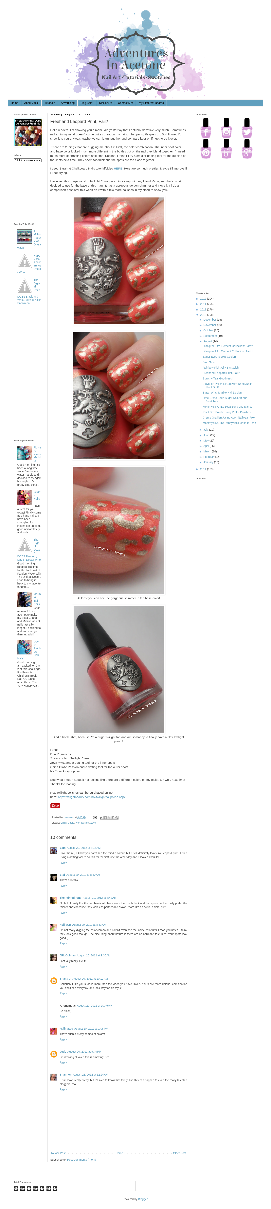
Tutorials (50, 102)
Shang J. (65, 978)
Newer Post (58, 1153)
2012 (203, 314)
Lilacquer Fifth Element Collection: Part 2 (228, 346)
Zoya (93, 822)
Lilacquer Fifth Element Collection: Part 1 (228, 351)
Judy (63, 1051)
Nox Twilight (82, 822)
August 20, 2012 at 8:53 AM (89, 924)
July (205, 429)
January (208, 462)
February (208, 456)
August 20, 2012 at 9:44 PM (84, 1051)
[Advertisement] (29, 372)
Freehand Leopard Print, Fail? (221, 373)
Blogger (142, 1199)
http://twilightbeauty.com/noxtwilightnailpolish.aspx (91, 797)
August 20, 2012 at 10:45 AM (94, 1005)
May (205, 440)
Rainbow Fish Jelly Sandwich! (221, 367)
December (209, 319)
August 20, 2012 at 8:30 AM (83, 874)
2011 (203, 469)
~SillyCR (65, 924)
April (206, 445)
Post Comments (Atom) (81, 1159)
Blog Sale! (87, 102)
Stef (62, 874)
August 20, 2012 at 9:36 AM (94, 955)
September (210, 335)
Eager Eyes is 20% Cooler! (219, 356)
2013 (203, 309)
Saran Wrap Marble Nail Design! (223, 392)
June (206, 435)
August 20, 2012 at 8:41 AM (100, 897)
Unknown (69, 817)
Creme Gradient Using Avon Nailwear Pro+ (229, 417)
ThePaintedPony (70, 897)
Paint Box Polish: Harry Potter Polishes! (227, 412)
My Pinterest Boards (151, 102)
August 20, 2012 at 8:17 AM (84, 847)
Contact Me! (125, 102)
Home (14, 102)
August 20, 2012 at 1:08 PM (91, 1028)
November (209, 325)
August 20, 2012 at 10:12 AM (90, 978)
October (208, 330)
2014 (203, 304)
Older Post (179, 1153)
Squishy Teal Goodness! (218, 378)
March (207, 451)
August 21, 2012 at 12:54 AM (90, 1074)
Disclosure (105, 102)
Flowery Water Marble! (37, 454)
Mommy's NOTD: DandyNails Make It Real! (229, 422)
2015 (203, 298)
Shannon (66, 1074)
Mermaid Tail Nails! (37, 598)
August (207, 341)
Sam (63, 847)
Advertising (68, 102)
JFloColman (68, 955)
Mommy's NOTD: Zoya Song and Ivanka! (228, 406)
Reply (63, 862)
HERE (118, 168)
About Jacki (31, 102)
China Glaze (67, 822)
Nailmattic (66, 1028)
